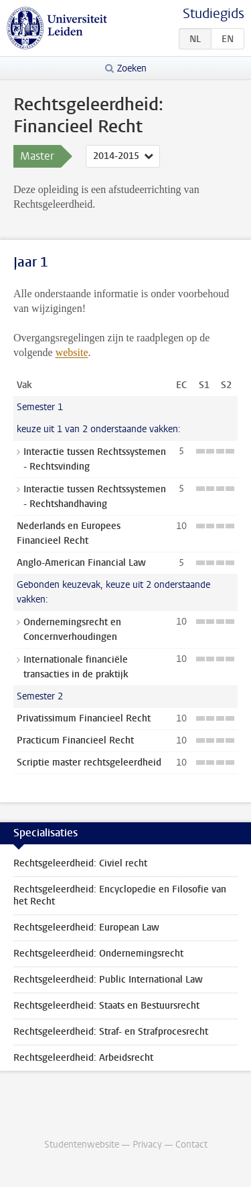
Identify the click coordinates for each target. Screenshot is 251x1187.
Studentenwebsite (81, 1144)
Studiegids (213, 14)
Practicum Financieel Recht (75, 740)
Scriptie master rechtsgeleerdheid (89, 762)
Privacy (147, 1144)
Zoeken (132, 68)
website (72, 352)
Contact (191, 1144)
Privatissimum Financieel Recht (84, 718)
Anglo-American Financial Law (81, 562)
